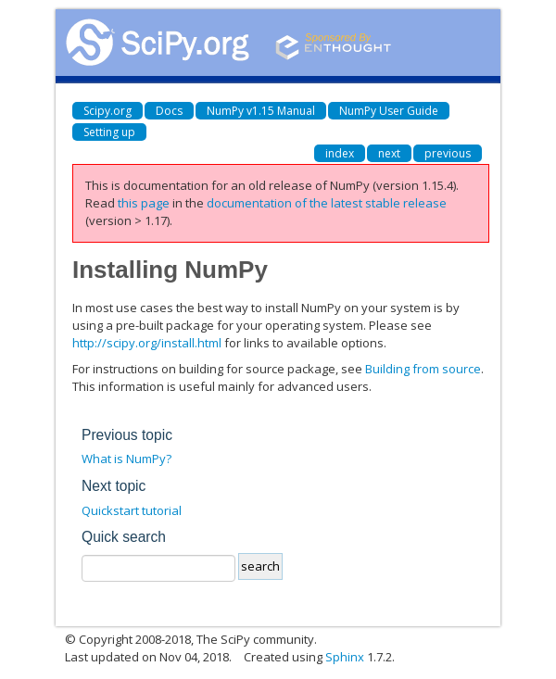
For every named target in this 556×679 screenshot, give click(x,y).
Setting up (109, 132)
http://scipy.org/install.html (146, 342)
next (389, 153)
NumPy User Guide (388, 111)
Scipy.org (107, 111)
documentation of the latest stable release (327, 203)
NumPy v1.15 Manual (261, 111)
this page (144, 203)
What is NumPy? (126, 458)
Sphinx (344, 656)
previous (447, 153)
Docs (169, 111)
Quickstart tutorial (132, 510)
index (339, 153)
